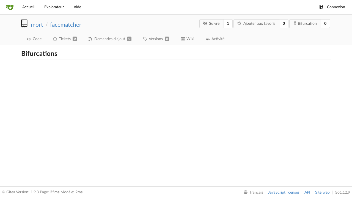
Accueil (28, 7)
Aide (77, 7)
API (307, 192)
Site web (322, 192)
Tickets (65, 39)
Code (34, 39)
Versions (156, 39)
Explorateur (54, 7)
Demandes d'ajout (110, 39)
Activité (215, 39)
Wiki (187, 39)
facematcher (65, 25)
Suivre (211, 23)
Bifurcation (305, 23)
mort (37, 25)
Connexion (332, 7)
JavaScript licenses (283, 192)
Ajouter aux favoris (256, 23)
